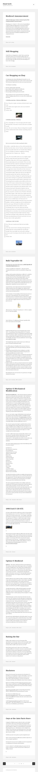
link (13, 60)
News (13, 42)
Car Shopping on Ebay (15, 75)
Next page (33, 763)
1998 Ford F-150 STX (14, 508)
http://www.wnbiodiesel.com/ (12, 695)
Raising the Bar (12, 636)
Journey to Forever (24, 585)
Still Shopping (12, 51)
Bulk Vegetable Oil (14, 260)
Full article (8, 36)
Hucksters (10, 670)
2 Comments (20, 499)
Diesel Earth (7, 4)
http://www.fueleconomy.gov (11, 543)
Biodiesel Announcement (17, 16)
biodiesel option (23, 417)
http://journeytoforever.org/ (14, 701)
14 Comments (19, 379)
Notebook (14, 66)
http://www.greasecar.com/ (24, 682)
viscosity (11, 425)
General (14, 551)
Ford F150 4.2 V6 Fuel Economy (14, 542)
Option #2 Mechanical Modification (15, 389)
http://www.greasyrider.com (11, 689)
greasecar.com (17, 443)
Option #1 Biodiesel (14, 561)
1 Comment (19, 627)
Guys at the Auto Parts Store (18, 718)
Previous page (4, 763)
